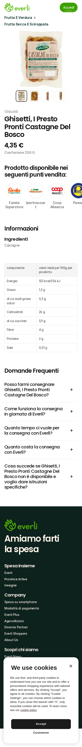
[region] (41, 700)
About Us (11, 640)
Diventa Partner (16, 627)
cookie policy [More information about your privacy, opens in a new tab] (28, 710)
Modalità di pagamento (21, 608)
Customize (41, 732)
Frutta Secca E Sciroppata (26, 24)
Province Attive (15, 579)
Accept (41, 724)
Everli (8, 573)
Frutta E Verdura (18, 17)
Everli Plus (11, 614)
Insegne (10, 585)
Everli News (13, 656)
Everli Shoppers (15, 633)
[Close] (71, 666)
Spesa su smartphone (20, 602)
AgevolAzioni (14, 621)
